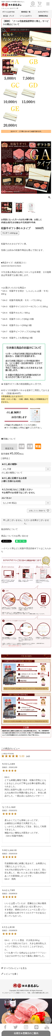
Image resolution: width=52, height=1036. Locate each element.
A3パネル (7, 498)
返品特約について (9, 529)
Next (47, 168)
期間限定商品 (43, 16)
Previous (4, 168)
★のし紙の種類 (10, 464)
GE (10, 116)
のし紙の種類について (12, 472)
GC (10, 93)
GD (28, 93)
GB (10, 69)
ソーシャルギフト (26, 16)
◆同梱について (8, 439)
